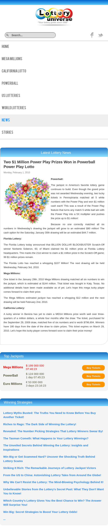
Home (5, 47)
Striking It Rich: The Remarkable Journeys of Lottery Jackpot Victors (49, 468)
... (4, 518)
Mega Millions (12, 59)
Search (54, 35)
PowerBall (10, 83)
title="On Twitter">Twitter (100, 35)
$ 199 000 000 (35, 367)
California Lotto (14, 71)
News (6, 120)
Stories (7, 132)
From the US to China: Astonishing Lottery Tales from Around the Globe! (52, 475)
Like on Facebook (92, 35)
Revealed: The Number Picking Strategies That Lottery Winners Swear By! (53, 431)
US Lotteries (11, 96)
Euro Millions (12, 383)
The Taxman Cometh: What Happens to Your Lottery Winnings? (46, 438)
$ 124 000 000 (35, 375)
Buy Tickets (93, 367)
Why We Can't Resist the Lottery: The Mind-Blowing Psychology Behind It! (53, 482)
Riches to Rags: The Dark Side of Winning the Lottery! (39, 424)
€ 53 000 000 (36, 384)
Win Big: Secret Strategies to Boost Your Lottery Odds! (40, 511)
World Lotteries (14, 108)
